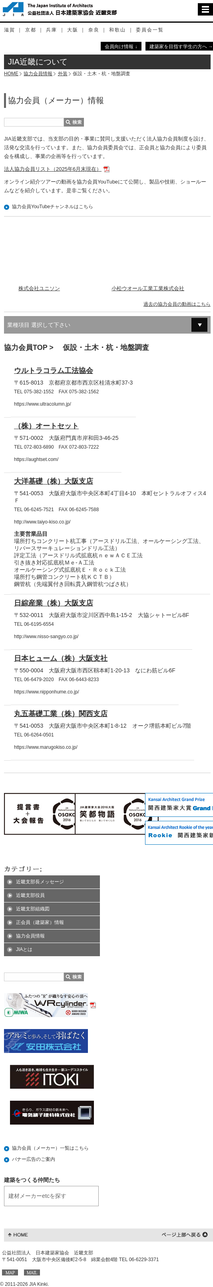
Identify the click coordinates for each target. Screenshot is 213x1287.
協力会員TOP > (30, 348)
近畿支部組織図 (33, 909)
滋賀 (9, 30)
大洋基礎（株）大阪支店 (53, 481)
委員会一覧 (150, 30)
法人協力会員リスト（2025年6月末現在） (53, 169)
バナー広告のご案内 (33, 1159)
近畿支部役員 (30, 895)
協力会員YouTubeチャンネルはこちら (52, 206)
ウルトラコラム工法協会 (53, 371)
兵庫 (51, 30)
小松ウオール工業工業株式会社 (147, 288)
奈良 (94, 30)
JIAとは (24, 949)
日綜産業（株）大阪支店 (53, 603)
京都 (30, 30)
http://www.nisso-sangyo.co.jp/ (46, 636)
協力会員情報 (38, 73)
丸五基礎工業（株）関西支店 (60, 714)
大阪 (72, 30)
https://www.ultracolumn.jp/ (42, 404)
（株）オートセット (46, 426)
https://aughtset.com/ (36, 459)
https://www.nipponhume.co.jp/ (46, 692)
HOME (11, 73)
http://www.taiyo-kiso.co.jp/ (42, 522)
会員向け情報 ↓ (121, 46)
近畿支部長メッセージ (40, 882)
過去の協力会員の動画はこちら (177, 304)
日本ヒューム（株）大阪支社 (60, 658)
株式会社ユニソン (39, 288)
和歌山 (117, 30)
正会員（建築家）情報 (40, 922)
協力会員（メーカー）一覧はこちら (50, 1148)
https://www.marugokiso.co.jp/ (46, 747)
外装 (63, 73)
